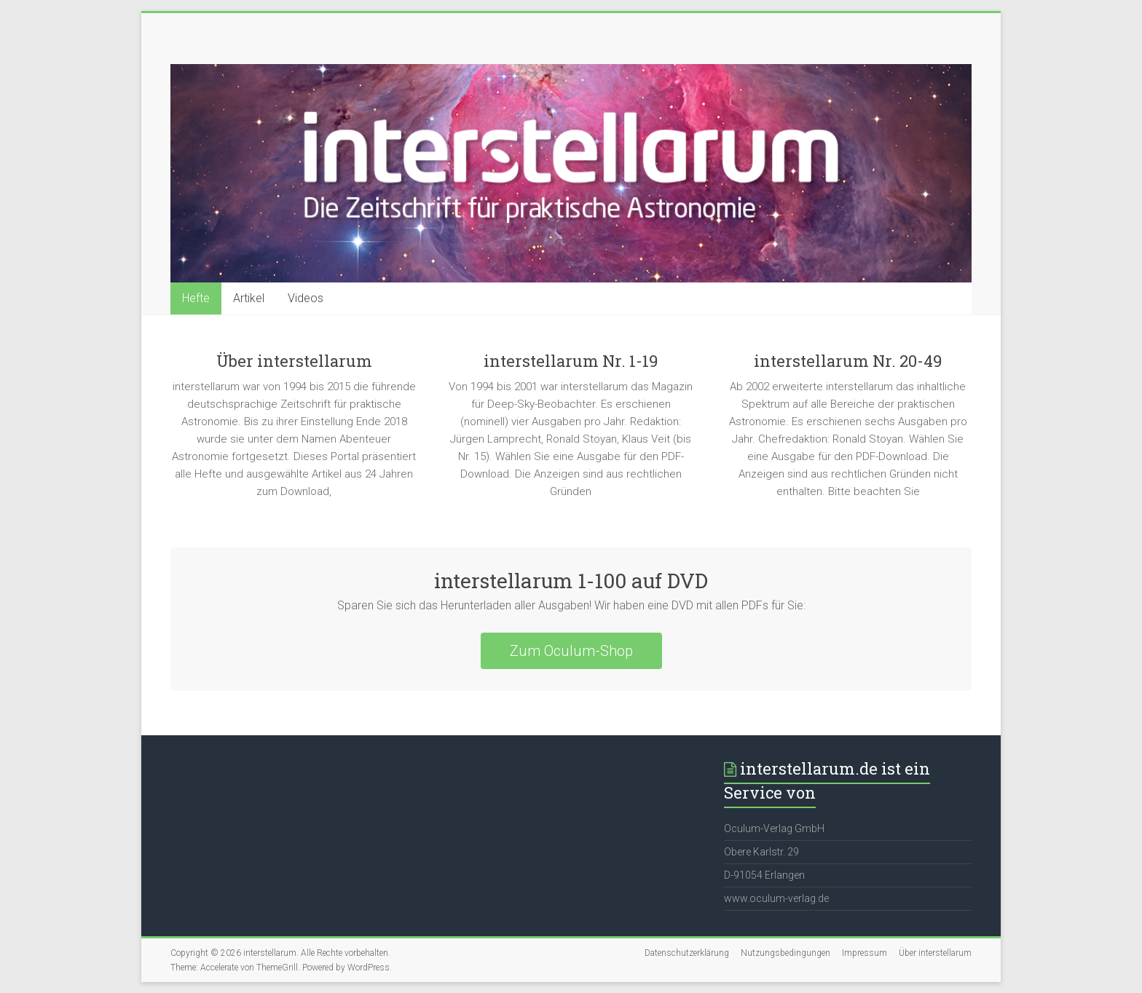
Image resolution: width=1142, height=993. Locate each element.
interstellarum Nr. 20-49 (848, 360)
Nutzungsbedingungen (785, 953)
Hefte (196, 298)
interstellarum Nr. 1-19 (571, 360)
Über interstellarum (294, 360)
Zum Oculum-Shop (571, 651)
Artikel (248, 298)
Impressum (864, 953)
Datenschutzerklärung (687, 953)
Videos (305, 298)
